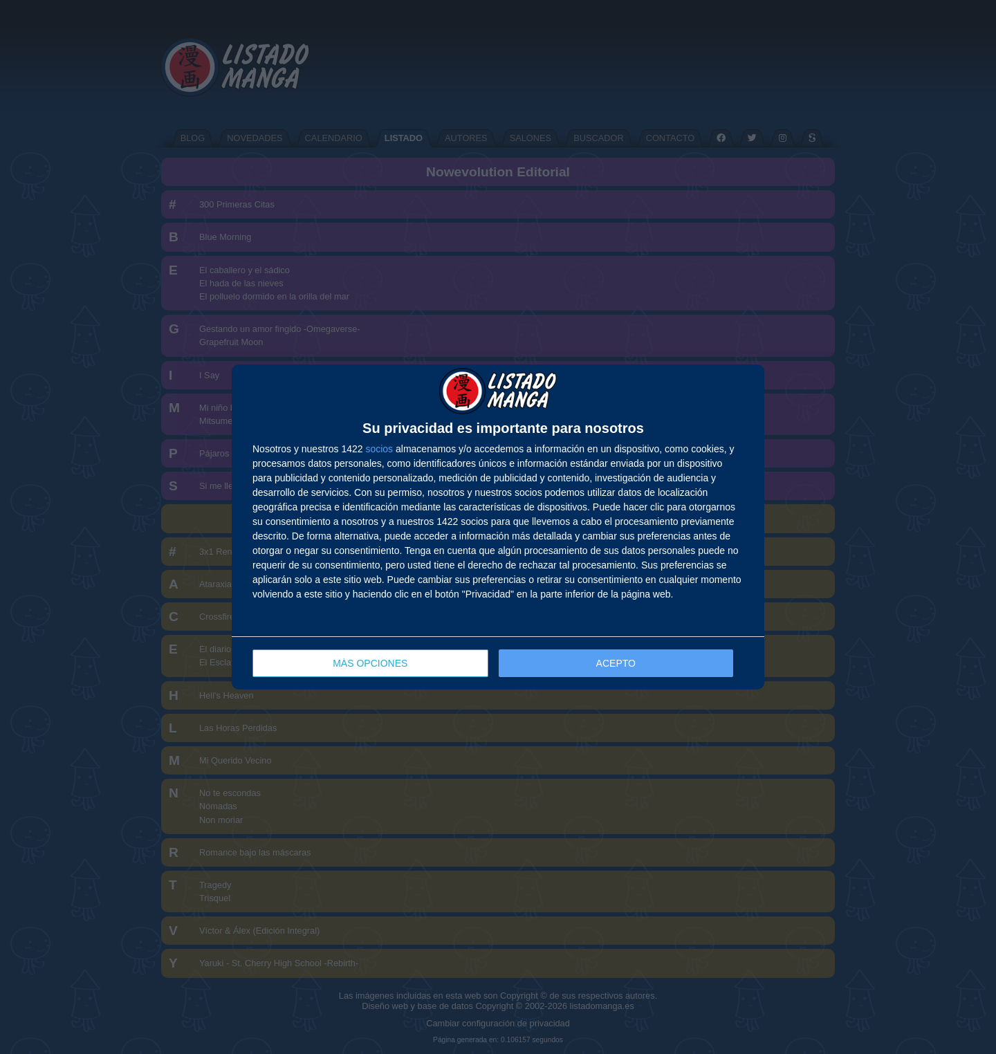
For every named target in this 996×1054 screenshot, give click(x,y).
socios (379, 449)
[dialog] (498, 527)
